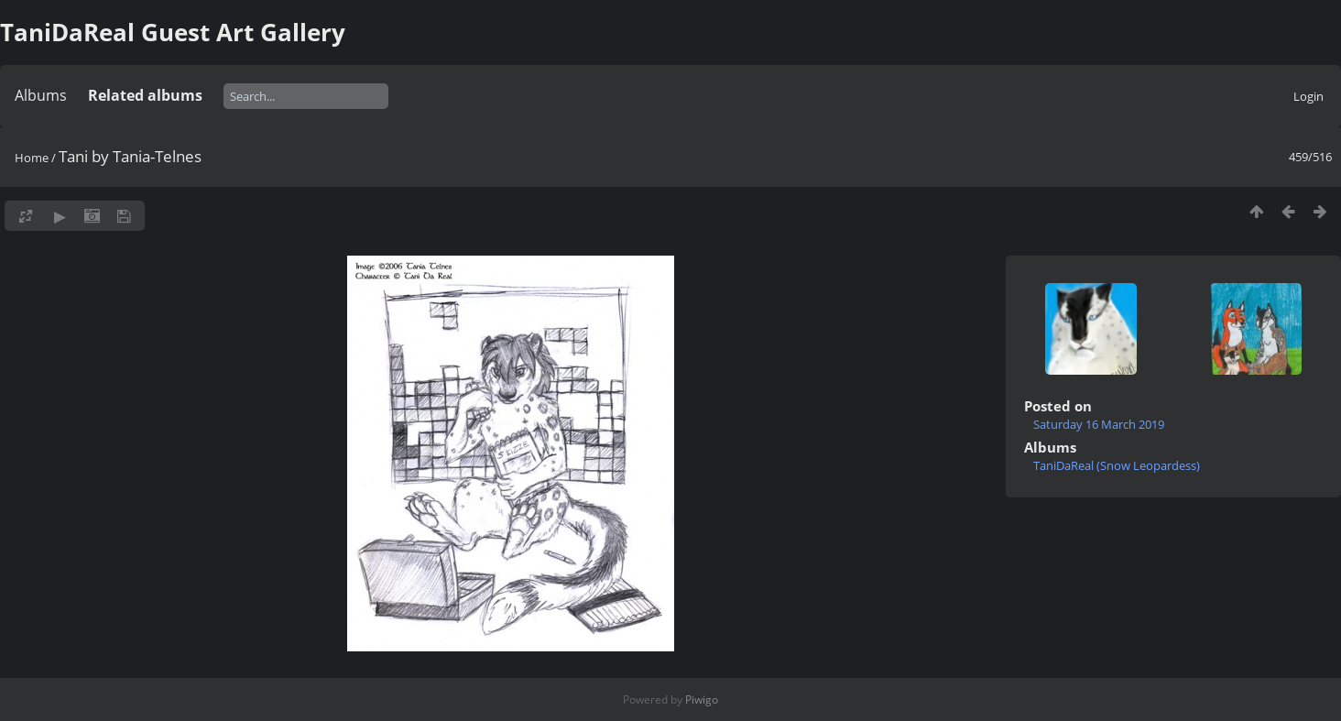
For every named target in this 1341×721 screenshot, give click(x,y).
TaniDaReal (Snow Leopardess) (1116, 465)
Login (1308, 96)
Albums (41, 95)
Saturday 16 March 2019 (1098, 424)
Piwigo (701, 699)
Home (32, 157)
